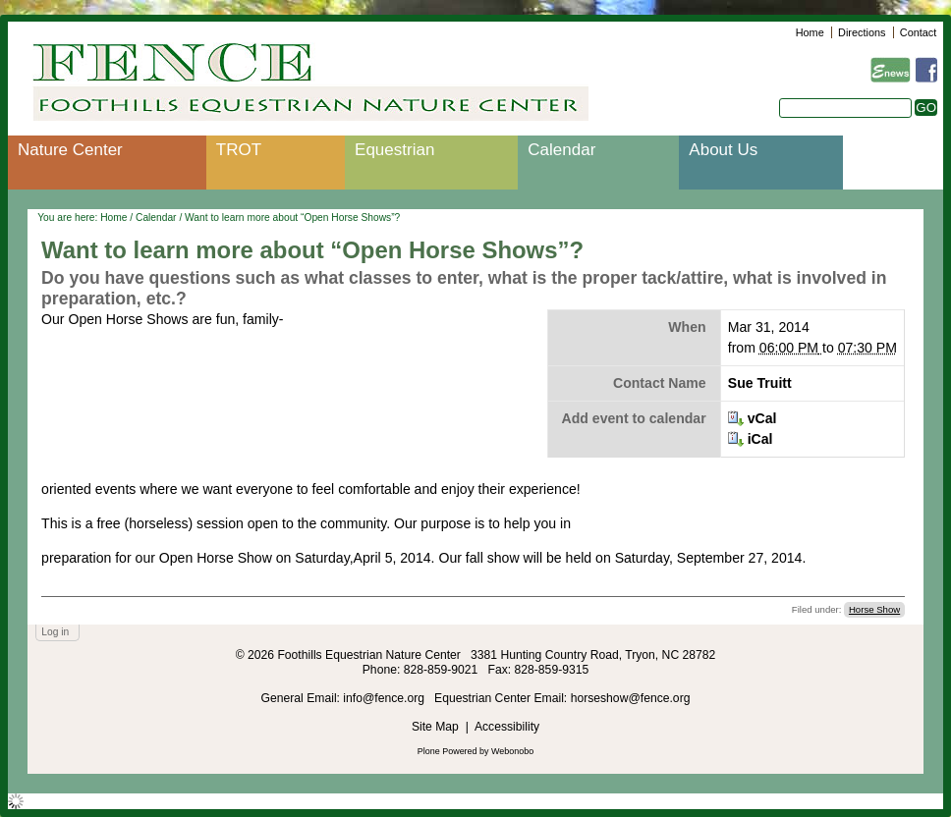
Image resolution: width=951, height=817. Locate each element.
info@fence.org (385, 698)
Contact (918, 32)
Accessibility (507, 727)
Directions (861, 32)
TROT (238, 149)
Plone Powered (447, 751)
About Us (723, 149)
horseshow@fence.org (631, 698)
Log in (55, 631)
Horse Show (874, 609)
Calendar (561, 149)
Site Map (435, 727)
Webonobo (512, 751)
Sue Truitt (760, 383)
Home (810, 32)
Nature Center (70, 149)
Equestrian (394, 149)
